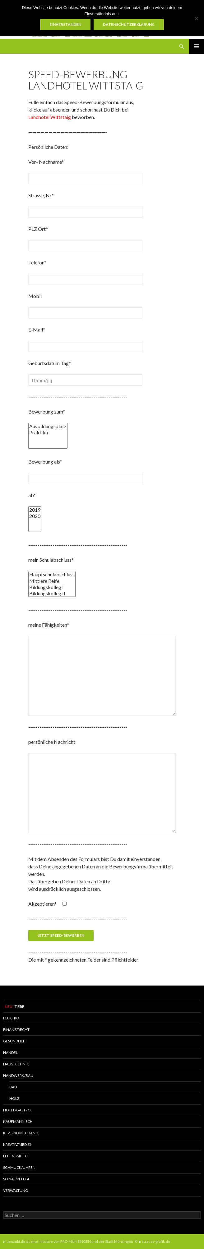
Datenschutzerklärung (129, 24)
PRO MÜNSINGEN (75, 1241)
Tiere (13, 1006)
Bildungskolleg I (52, 587)
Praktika (48, 432)
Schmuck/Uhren (19, 1167)
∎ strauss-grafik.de (154, 1241)
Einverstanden (65, 24)
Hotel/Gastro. (17, 1110)
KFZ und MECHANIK (21, 1133)
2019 (35, 510)
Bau (13, 1087)
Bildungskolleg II (52, 593)
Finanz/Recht (16, 1029)
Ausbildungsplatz (48, 426)
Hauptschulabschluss (52, 574)
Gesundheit (14, 1041)
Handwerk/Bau (18, 1075)
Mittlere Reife (52, 581)
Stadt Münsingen (119, 1241)
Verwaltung (15, 1190)
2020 (35, 516)
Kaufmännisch (18, 1121)
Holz (14, 1098)
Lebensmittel (16, 1156)
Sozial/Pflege (16, 1179)
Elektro (11, 1018)
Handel (10, 1052)
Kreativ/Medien (18, 1144)
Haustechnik (16, 1064)
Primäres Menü (196, 46)
